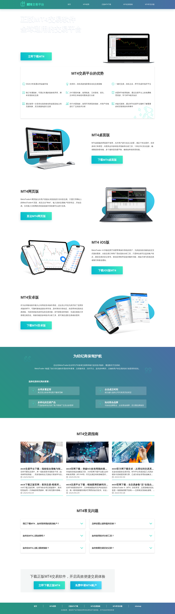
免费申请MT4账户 (86, 585)
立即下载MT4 (36, 56)
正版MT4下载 (106, 4)
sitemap (138, 606)
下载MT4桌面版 (107, 159)
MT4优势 (86, 4)
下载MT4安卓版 (36, 325)
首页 (69, 4)
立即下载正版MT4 (49, 585)
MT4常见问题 (150, 4)
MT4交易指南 (128, 4)
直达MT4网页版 (36, 216)
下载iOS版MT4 (107, 270)
